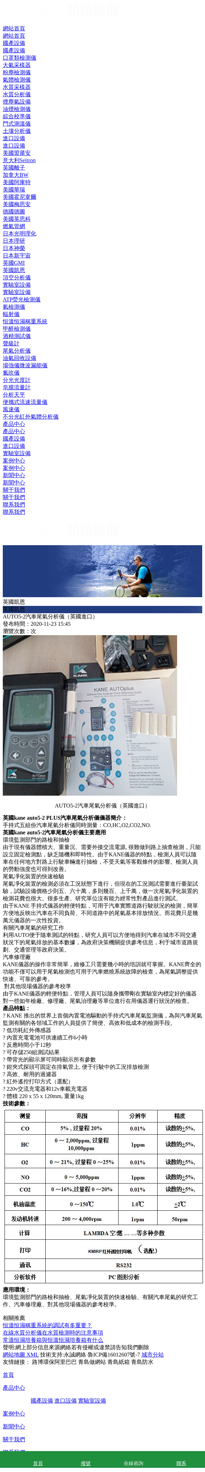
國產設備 (14, 439)
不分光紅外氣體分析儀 (31, 417)
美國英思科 (17, 219)
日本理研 (14, 241)
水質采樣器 (17, 87)
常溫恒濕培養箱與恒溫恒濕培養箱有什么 (53, 1340)
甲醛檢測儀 (17, 329)
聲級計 (11, 343)
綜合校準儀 (17, 116)
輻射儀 (11, 314)
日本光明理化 (19, 233)
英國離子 (14, 168)
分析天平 (14, 395)
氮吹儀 (11, 373)
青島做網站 (92, 1362)
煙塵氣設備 (17, 102)
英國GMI (14, 263)
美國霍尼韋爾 (19, 197)
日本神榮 (14, 248)
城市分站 (153, 1355)
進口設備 (14, 446)
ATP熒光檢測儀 (21, 299)
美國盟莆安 (17, 153)
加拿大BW (16, 175)
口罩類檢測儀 (19, 58)
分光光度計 (17, 380)
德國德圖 (14, 212)
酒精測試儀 (17, 336)
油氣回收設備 (19, 358)
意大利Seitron (19, 160)
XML (32, 1355)
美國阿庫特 (17, 182)
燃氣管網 (14, 226)
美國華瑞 (14, 190)
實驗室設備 (17, 453)
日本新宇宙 (17, 255)
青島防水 (142, 1362)
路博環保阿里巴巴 (54, 1362)
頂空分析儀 (17, 277)
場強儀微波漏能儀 (25, 365)
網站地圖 (14, 1355)
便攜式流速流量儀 (25, 402)
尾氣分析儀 (17, 351)
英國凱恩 (14, 270)
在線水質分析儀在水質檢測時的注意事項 (53, 1333)
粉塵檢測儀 (17, 72)
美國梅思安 (17, 204)
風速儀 (11, 409)
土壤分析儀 (17, 131)
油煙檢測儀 (17, 109)
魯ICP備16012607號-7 (114, 1355)
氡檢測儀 (14, 307)
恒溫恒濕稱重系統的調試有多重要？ (47, 1325)
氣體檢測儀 (17, 80)
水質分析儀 (17, 94)
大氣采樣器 (17, 65)
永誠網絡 (75, 1355)
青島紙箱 (118, 1362)
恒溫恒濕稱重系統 (25, 321)
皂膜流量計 (17, 387)
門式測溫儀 (17, 124)
